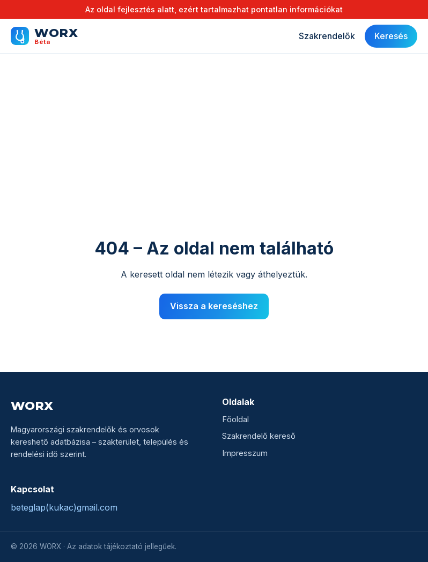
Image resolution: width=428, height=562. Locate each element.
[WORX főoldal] (44, 36)
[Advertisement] (214, 156)
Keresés (391, 36)
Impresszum (245, 453)
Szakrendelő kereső (259, 436)
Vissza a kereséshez (214, 306)
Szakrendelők (327, 36)
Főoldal (235, 419)
